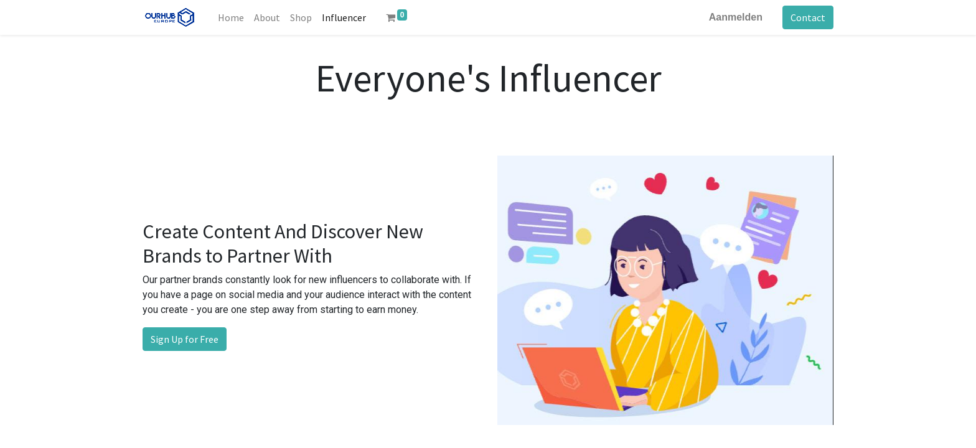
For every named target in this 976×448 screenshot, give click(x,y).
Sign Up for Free (184, 339)
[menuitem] (231, 17)
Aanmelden (735, 17)
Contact (808, 17)
